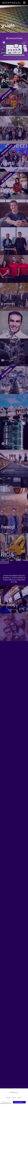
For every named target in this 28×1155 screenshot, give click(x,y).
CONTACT (8, 1147)
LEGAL (14, 1147)
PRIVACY (20, 1147)
